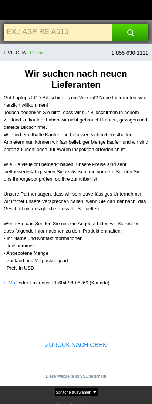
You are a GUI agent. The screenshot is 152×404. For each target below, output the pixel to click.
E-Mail (10, 283)
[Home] (14, 10)
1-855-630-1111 (129, 53)
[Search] (130, 32)
